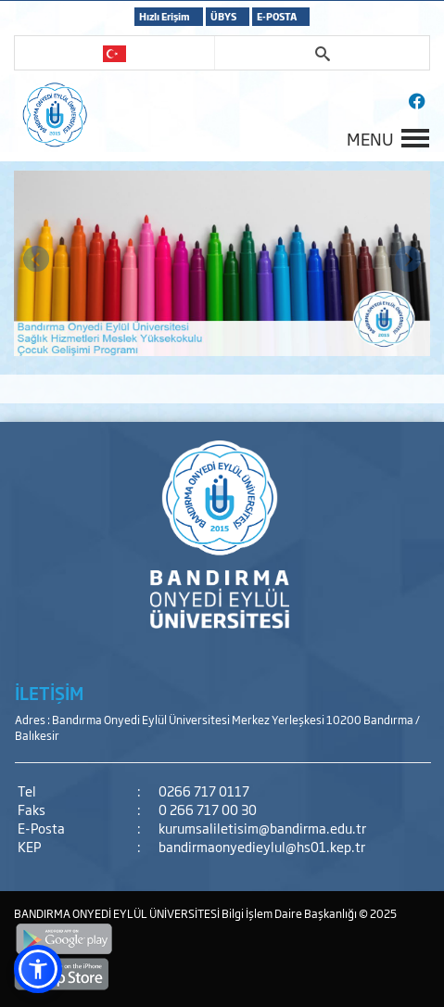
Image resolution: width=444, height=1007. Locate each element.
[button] (38, 969)
